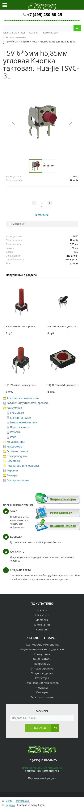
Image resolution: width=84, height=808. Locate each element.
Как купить (42, 615)
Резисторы (13, 460)
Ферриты (12, 470)
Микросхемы (15, 446)
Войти (9, 801)
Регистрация (23, 801)
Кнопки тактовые (20, 417)
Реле (13, 437)
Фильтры (12, 475)
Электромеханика (18, 480)
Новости (41, 610)
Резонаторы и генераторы (23, 465)
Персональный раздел (42, 778)
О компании (42, 624)
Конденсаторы (16, 441)
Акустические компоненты (23, 398)
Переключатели (20, 427)
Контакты (42, 629)
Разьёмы (15, 432)
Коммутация (14, 407)
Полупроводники (17, 456)
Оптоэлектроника (17, 451)
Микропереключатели (23, 422)
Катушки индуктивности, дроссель (28, 402)
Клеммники (17, 412)
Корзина (10, 805)
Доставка (42, 620)
